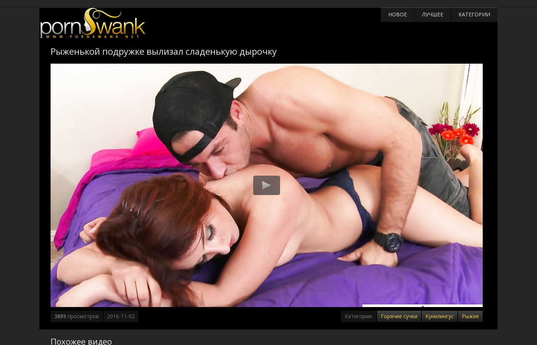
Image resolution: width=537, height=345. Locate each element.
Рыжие (470, 316)
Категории (474, 14)
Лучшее (432, 14)
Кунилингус (439, 316)
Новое (397, 14)
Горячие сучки (399, 316)
